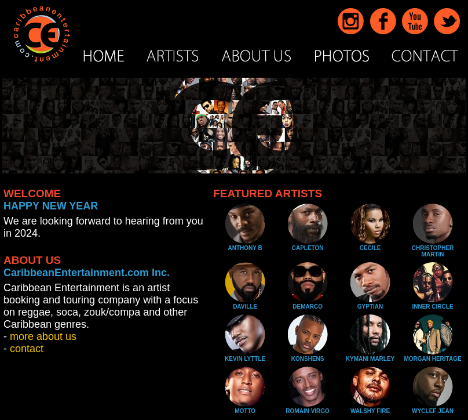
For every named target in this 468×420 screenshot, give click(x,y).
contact (26, 348)
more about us (43, 336)
